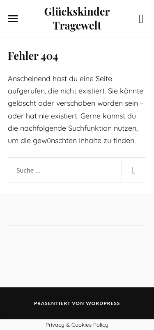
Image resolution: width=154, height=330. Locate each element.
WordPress (103, 303)
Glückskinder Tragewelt (77, 18)
